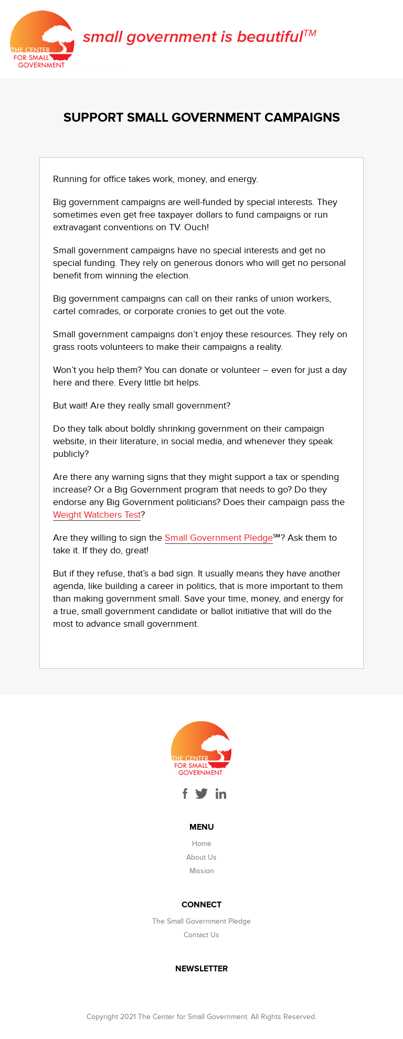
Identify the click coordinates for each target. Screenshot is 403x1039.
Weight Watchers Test (97, 514)
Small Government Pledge (219, 537)
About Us (201, 857)
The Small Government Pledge (201, 921)
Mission (201, 870)
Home (201, 843)
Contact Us (201, 934)
